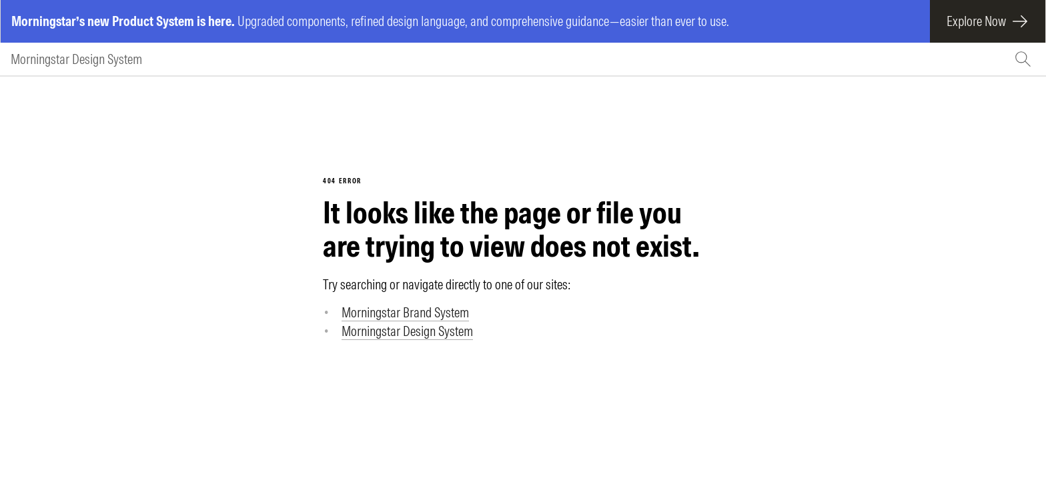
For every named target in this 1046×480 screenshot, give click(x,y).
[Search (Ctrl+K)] (1024, 59)
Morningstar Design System (76, 59)
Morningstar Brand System (405, 312)
